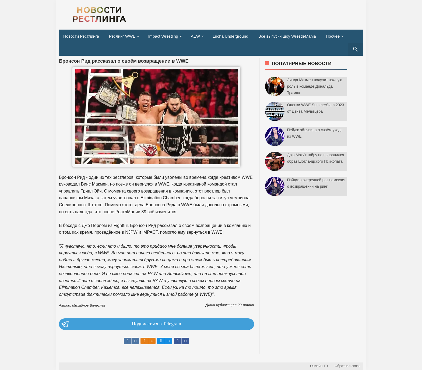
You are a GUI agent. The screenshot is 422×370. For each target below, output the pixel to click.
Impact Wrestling (163, 36)
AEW (195, 36)
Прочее (333, 36)
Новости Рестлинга (81, 36)
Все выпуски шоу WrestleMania (287, 36)
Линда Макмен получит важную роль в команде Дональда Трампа (314, 86)
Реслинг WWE (122, 36)
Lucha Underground (230, 36)
